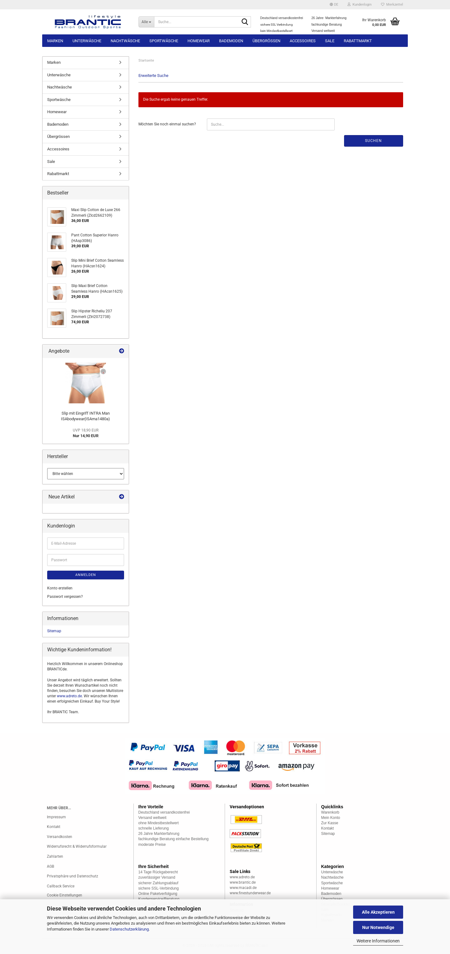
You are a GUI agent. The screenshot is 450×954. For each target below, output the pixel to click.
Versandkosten (59, 837)
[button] (334, 4)
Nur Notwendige (378, 927)
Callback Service (60, 886)
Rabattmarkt (358, 40)
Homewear (199, 40)
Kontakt (53, 827)
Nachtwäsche (125, 40)
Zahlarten (55, 856)
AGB (50, 866)
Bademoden (231, 40)
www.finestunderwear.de (250, 893)
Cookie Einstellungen (64, 895)
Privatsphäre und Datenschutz (72, 876)
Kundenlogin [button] (360, 5)
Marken (55, 40)
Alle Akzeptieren (378, 912)
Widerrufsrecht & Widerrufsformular (77, 846)
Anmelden (85, 575)
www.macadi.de (243, 888)
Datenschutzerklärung (129, 929)
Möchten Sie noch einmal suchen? (167, 124)
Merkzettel (392, 5)
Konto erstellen (59, 588)
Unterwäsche (86, 40)
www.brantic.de (243, 882)
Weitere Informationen (378, 940)
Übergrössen (266, 40)
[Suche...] (146, 22)
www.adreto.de (69, 696)
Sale (329, 40)
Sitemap (54, 631)
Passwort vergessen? (65, 596)
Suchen (373, 141)
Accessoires (303, 40)
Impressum (56, 817)
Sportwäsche (163, 40)
